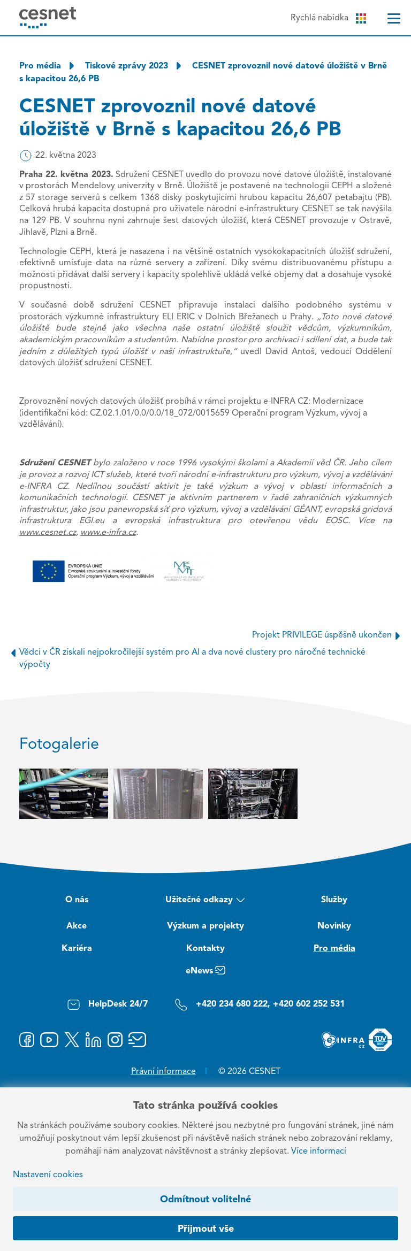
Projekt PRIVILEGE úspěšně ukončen (328, 635)
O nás (76, 900)
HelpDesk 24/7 (107, 1004)
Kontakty (205, 949)
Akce (76, 926)
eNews (205, 972)
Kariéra (77, 949)
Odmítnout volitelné (205, 1199)
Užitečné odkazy (205, 901)
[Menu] (394, 18)
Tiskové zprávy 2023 (126, 66)
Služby (334, 900)
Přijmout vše (206, 1229)
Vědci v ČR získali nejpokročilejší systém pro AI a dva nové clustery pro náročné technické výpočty (186, 658)
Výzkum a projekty (205, 926)
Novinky (334, 926)
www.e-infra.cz (108, 532)
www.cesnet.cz (47, 532)
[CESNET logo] (48, 17)
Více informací (318, 1151)
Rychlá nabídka (328, 18)
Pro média (40, 66)
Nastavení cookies (48, 1175)
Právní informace (163, 1072)
